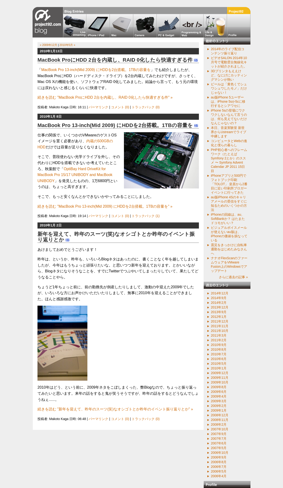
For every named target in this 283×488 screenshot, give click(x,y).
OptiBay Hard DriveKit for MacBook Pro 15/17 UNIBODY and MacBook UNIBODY (74, 175)
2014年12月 (219, 293)
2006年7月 (219, 467)
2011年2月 (219, 340)
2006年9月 (219, 457)
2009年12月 (219, 373)
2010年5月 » (67, 45)
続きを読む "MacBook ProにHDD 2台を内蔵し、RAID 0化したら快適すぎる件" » (105, 97)
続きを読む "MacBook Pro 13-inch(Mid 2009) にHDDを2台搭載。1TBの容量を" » (104, 206)
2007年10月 (219, 429)
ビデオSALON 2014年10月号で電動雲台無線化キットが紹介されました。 (229, 62)
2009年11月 (219, 377)
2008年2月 (219, 424)
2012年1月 (219, 317)
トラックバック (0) (146, 107)
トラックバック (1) (146, 216)
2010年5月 (219, 363)
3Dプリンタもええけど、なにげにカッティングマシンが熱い (229, 75)
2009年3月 (219, 401)
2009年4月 (219, 396)
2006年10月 (219, 452)
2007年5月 (219, 448)
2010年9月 (219, 345)
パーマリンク (98, 107)
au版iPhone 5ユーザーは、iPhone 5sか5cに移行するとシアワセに (228, 101)
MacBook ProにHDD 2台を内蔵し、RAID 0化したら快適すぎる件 (115, 60)
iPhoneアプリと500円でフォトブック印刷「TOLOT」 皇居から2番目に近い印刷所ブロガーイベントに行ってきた (229, 184)
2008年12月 (219, 415)
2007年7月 (219, 438)
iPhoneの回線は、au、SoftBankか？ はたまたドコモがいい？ (228, 219)
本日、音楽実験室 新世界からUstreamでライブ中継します (228, 132)
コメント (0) (120, 107)
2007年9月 (219, 434)
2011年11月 (219, 326)
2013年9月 (219, 312)
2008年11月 (219, 420)
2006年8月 (219, 462)
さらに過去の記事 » (233, 277)
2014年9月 (219, 298)
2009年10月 (219, 382)
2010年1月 (219, 368)
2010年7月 (219, 354)
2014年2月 (219, 302)
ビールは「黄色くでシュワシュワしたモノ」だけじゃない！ (229, 88)
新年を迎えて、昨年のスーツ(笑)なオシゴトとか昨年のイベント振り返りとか (116, 237)
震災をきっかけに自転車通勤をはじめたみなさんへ (229, 249)
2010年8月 (219, 349)
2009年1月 (219, 410)
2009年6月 (219, 392)
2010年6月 (219, 359)
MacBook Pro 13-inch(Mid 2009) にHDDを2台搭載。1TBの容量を (96, 70)
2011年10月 (219, 331)
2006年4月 (219, 476)
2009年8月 (219, 387)
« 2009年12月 (48, 45)
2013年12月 (219, 307)
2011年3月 (219, 335)
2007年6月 (219, 443)
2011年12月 (219, 321)
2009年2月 (219, 406)
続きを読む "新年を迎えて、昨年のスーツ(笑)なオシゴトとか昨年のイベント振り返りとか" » (115, 409)
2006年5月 (219, 471)
